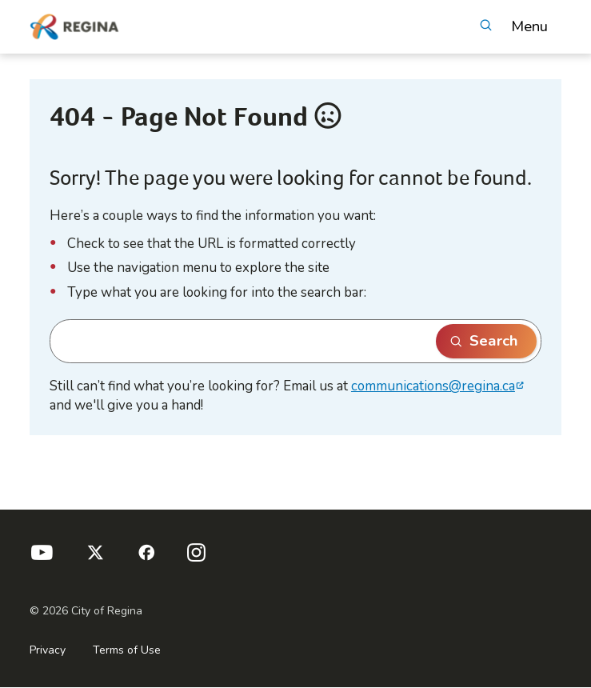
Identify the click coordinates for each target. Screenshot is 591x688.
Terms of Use (127, 650)
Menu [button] (529, 26)
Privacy (48, 650)
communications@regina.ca (433, 386)
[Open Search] (485, 26)
